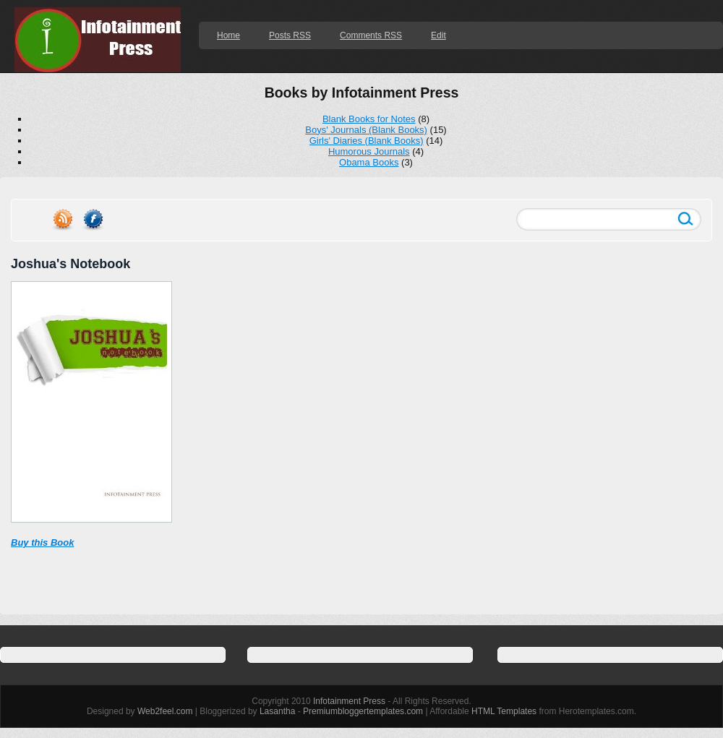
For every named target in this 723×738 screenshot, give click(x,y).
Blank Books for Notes (369, 118)
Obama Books (368, 162)
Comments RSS (371, 35)
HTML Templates (503, 711)
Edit (438, 35)
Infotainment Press (349, 701)
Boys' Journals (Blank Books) (366, 129)
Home (228, 35)
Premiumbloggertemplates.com (363, 711)
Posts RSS (290, 35)
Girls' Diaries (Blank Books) (366, 140)
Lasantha (277, 711)
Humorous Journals (369, 151)
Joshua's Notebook (70, 264)
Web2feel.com (164, 711)
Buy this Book (42, 542)
